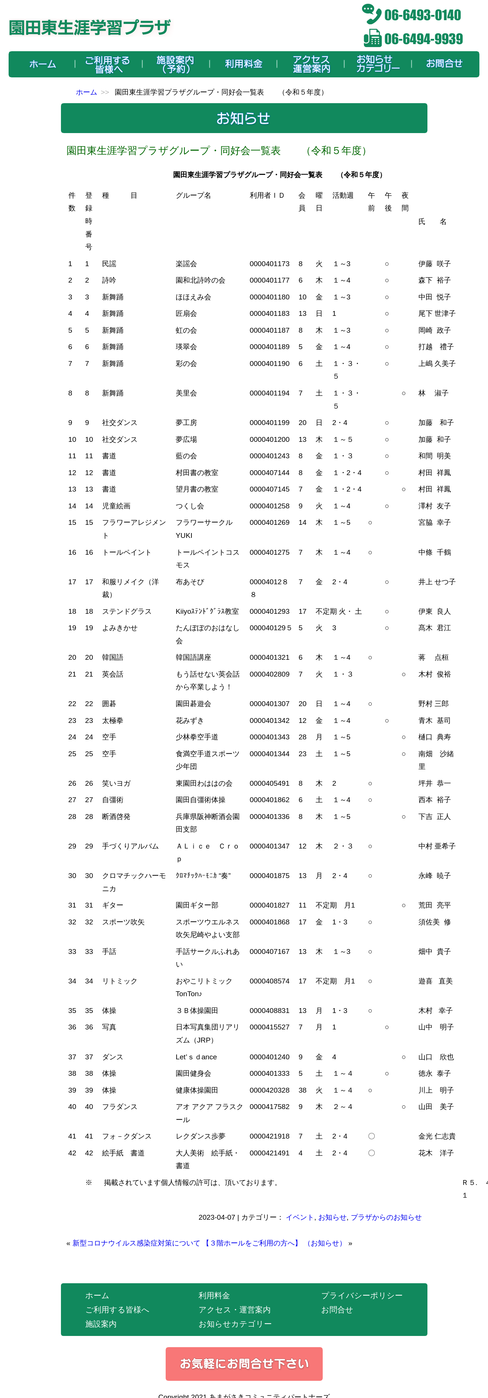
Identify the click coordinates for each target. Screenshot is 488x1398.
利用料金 (214, 1295)
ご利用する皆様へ (117, 1309)
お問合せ (337, 1309)
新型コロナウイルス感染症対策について (136, 1243)
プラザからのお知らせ (386, 1217)
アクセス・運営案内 (235, 1309)
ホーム (86, 92)
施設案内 (101, 1324)
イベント (300, 1217)
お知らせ (332, 1217)
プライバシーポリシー (362, 1295)
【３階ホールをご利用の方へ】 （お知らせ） (274, 1243)
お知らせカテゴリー (235, 1324)
